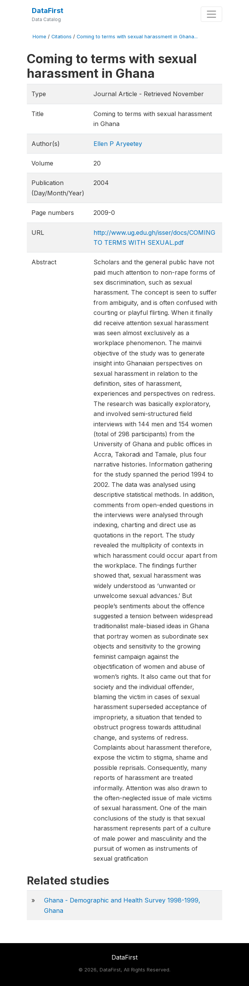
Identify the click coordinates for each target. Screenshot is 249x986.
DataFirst (47, 11)
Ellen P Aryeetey (117, 143)
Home (39, 36)
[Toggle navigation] (211, 14)
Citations (61, 36)
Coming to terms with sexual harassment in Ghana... (137, 36)
